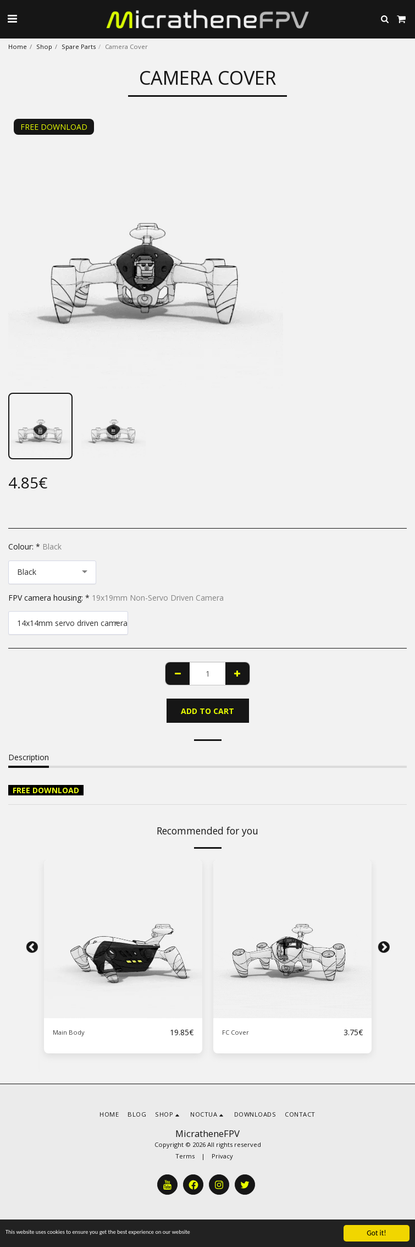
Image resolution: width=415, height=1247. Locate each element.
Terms (185, 1156)
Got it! (376, 1233)
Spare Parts (79, 46)
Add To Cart (207, 711)
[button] (12, 18)
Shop (44, 46)
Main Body (69, 1032)
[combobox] (52, 572)
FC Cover (235, 1032)
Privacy (222, 1156)
